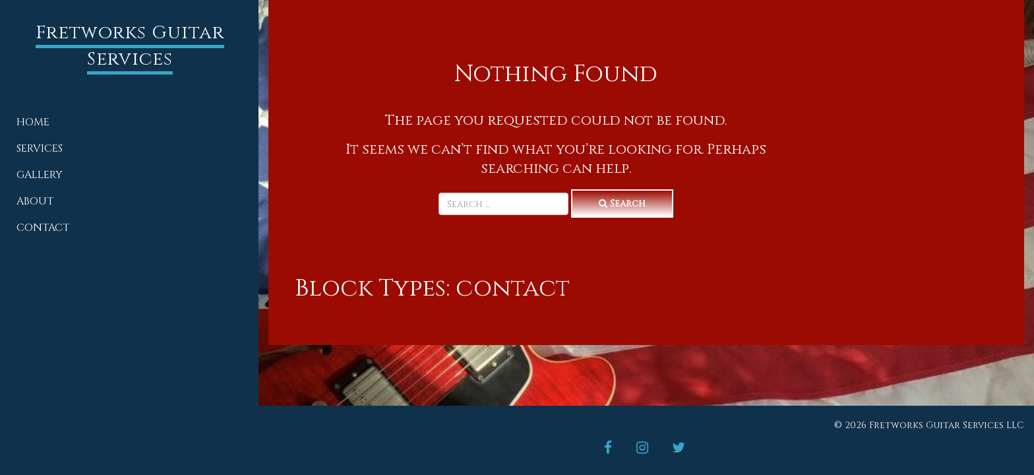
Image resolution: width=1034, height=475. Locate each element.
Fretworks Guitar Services (130, 45)
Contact (42, 227)
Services (39, 148)
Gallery (39, 175)
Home (32, 122)
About (34, 201)
